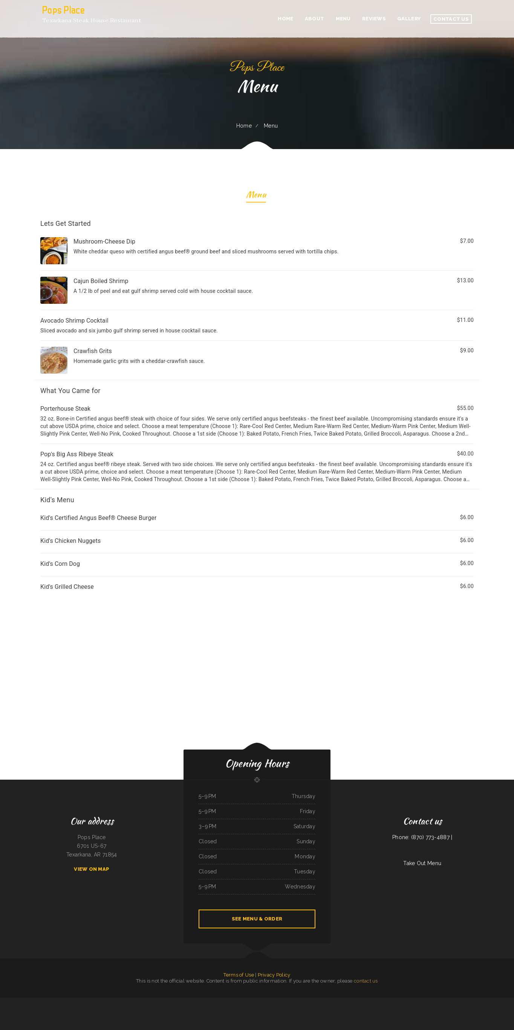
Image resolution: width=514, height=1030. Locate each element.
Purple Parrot (244, 1010)
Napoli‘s (377, 1001)
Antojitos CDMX (276, 1010)
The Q (124, 1001)
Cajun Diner (235, 1001)
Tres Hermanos (30, 1001)
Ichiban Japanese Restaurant (41, 1001)
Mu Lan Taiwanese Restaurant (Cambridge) (93, 1001)
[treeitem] (257, 296)
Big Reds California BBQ (167, 1001)
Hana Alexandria (296, 1001)
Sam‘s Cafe (221, 1010)
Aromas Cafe (3, 1001)
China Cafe (219, 1001)
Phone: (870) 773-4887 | (422, 837)
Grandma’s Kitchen (342, 1001)
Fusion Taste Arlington (266, 1010)
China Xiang (215, 1010)
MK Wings (205, 1001)
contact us (366, 981)
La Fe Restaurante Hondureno (254, 1001)
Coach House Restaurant (353, 1001)
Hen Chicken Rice (108, 1001)
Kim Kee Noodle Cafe (393, 1001)
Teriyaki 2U (22, 1001)
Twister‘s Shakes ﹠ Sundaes (145, 1001)
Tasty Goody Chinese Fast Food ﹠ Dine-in (58, 1001)
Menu (256, 195)
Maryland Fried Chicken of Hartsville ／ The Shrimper (469, 1001)
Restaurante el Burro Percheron (232, 1010)
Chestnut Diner (384, 1001)
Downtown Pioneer (117, 1001)
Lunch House (199, 1001)
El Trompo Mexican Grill (254, 1010)
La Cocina (372, 1001)
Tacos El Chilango (409, 1001)
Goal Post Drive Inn (419, 1001)
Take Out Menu (422, 863)
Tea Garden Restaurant (488, 1001)
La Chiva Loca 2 (176, 1001)
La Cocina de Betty (364, 1001)
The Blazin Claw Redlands (287, 1010)
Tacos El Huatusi (227, 1001)
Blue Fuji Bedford (266, 1001)
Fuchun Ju (296, 1010)
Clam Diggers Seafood (324, 1001)
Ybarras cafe (242, 1001)
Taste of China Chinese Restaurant (438, 1001)
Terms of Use (238, 975)
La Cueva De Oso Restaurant (278, 1001)
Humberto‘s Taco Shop (13, 1001)
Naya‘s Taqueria (212, 1001)
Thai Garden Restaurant (133, 1001)
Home (244, 126)
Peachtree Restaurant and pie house (503, 1001)
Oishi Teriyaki (315, 1001)
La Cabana (427, 1001)
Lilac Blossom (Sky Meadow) (75, 1001)
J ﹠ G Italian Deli (306, 1001)
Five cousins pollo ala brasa (188, 1001)
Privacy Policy (274, 975)
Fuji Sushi (402, 1001)
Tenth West (303, 1010)
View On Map (91, 869)
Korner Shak (288, 1001)
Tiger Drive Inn (156, 1001)
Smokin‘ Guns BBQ (451, 1001)
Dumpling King (333, 1001)
